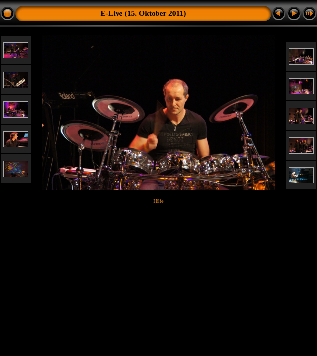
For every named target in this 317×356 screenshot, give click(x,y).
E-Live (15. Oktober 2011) (143, 13)
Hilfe (158, 201)
